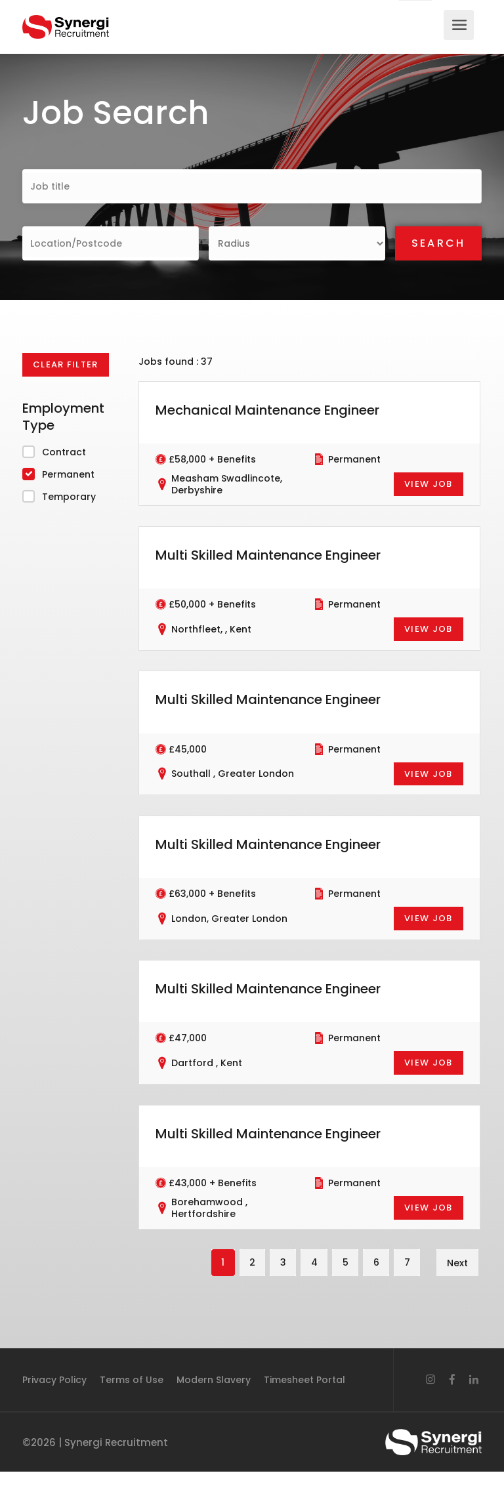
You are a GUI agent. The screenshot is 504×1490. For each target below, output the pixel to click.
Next (457, 1280)
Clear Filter (65, 364)
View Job (428, 484)
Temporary (69, 497)
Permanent (68, 474)
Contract (64, 452)
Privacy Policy (54, 1398)
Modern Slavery (214, 1398)
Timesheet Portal (304, 1398)
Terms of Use (131, 1398)
